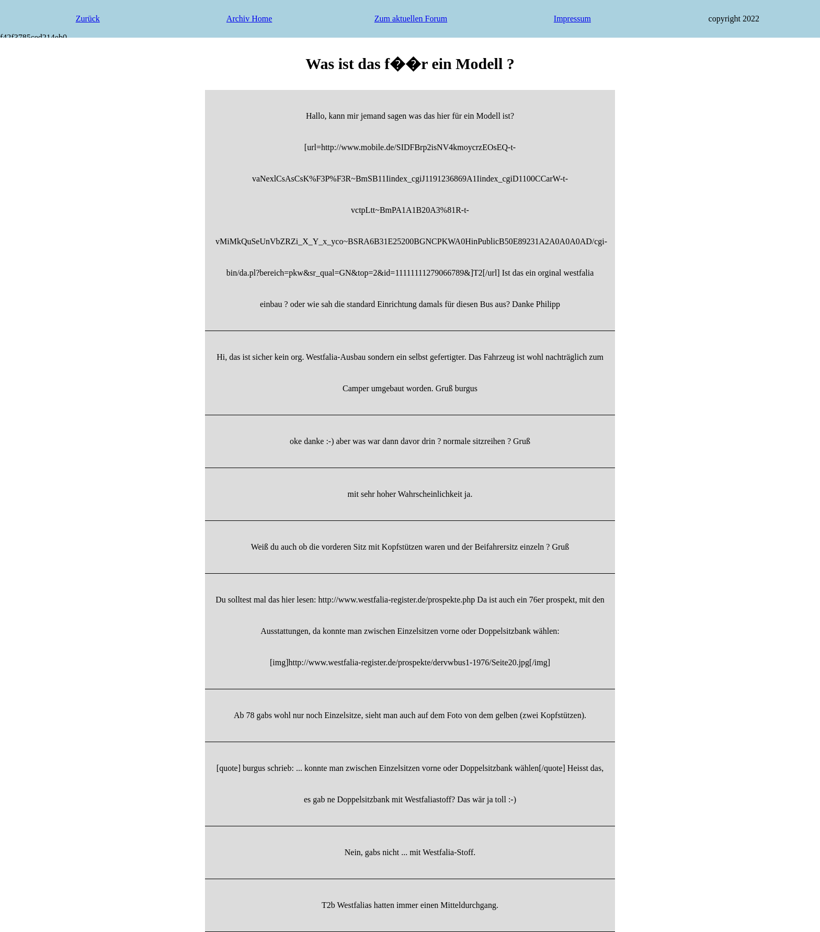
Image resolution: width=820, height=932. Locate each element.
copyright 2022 (734, 18)
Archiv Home (249, 18)
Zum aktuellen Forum (411, 18)
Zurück (88, 18)
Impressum (572, 18)
